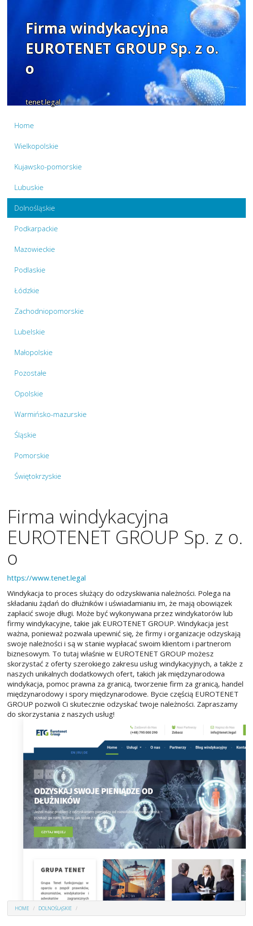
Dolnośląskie (34, 208)
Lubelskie (29, 331)
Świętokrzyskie (37, 476)
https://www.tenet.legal (46, 577)
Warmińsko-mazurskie (50, 414)
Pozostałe (30, 373)
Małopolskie (33, 352)
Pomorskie (31, 455)
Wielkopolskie (36, 146)
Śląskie (25, 434)
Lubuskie (29, 187)
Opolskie (28, 393)
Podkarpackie (36, 228)
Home (24, 125)
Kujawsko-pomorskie (48, 166)
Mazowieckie (34, 249)
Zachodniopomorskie (49, 311)
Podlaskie (30, 269)
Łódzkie (26, 290)
